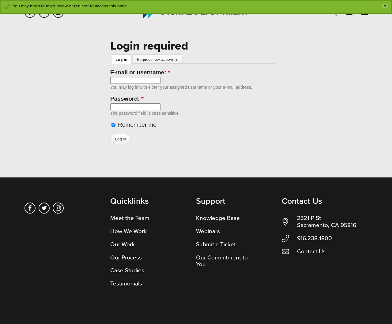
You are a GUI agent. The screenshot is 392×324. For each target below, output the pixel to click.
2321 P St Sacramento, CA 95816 (326, 221)
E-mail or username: (140, 72)
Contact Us (311, 251)
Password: (127, 98)
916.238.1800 (314, 238)
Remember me (133, 124)
